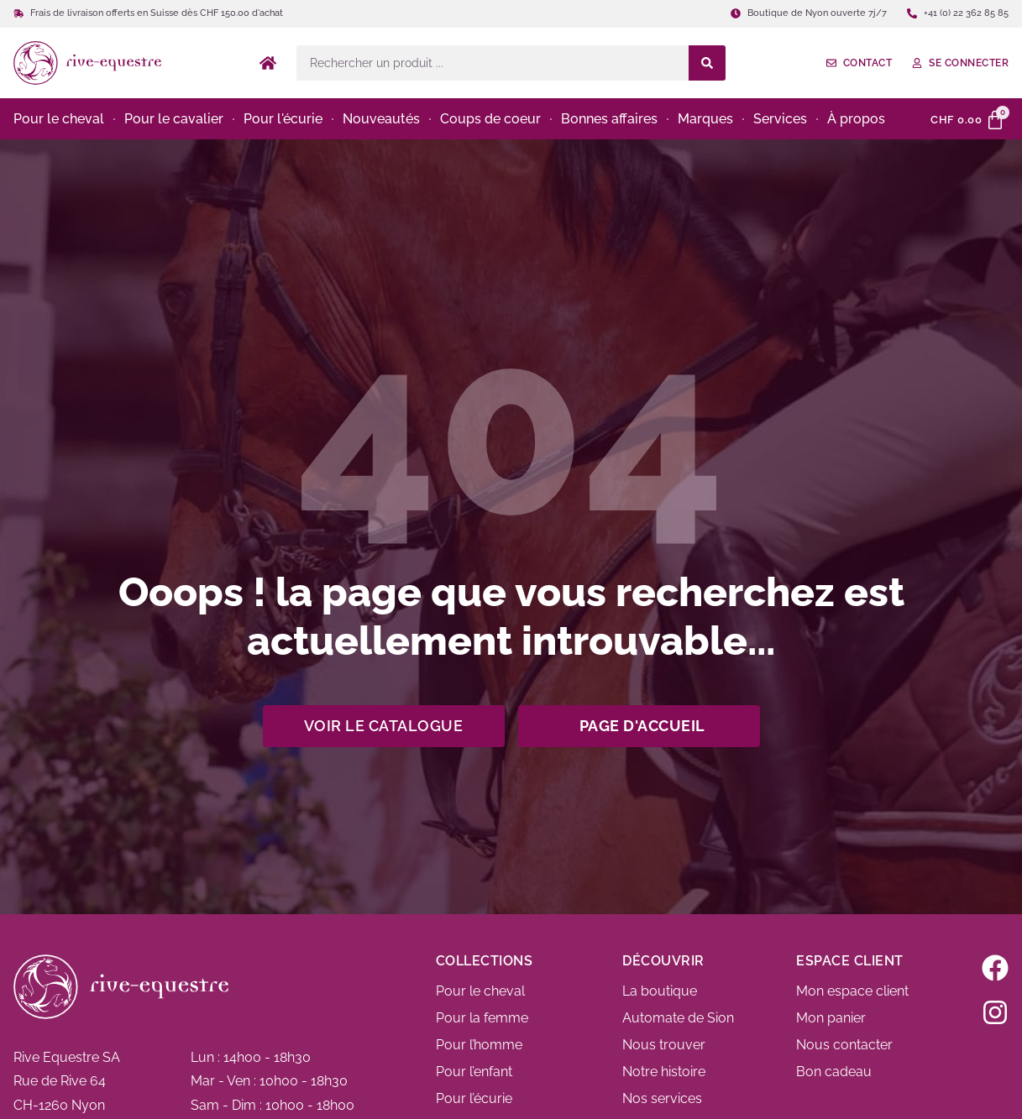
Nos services (662, 1098)
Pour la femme (482, 1018)
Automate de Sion (678, 1018)
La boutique (659, 991)
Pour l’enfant (474, 1072)
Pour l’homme (479, 1045)
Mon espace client (852, 991)
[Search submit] (707, 63)
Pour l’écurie (474, 1098)
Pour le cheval (480, 991)
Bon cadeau (834, 1072)
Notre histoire (663, 1072)
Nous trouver (663, 1045)
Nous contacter (844, 1045)
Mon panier (831, 1018)
